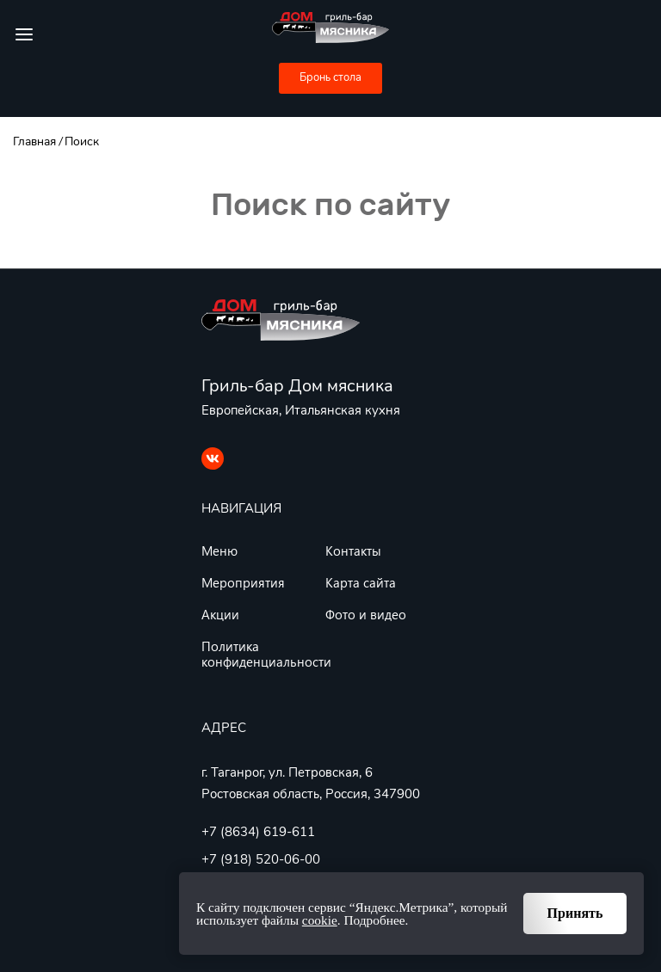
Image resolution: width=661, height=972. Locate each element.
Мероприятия (243, 582)
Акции (220, 614)
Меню (219, 550)
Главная (34, 142)
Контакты (353, 550)
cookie (319, 920)
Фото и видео (365, 614)
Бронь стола (330, 77)
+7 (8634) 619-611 (258, 831)
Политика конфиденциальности (266, 653)
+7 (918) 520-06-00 (260, 859)
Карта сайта (360, 582)
